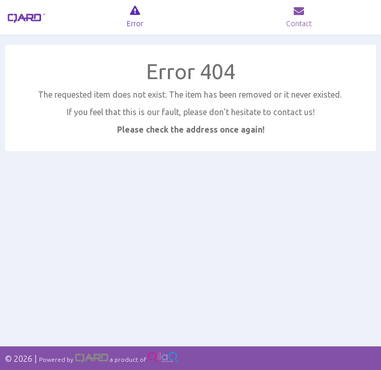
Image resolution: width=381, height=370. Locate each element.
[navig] (135, 17)
